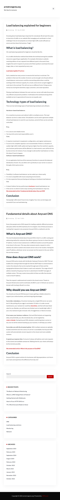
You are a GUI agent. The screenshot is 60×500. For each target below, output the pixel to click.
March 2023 (10, 469)
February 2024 (10, 462)
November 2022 (11, 475)
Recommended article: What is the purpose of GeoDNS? (23, 348)
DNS (7, 421)
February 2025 (10, 452)
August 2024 (10, 458)
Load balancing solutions (13, 425)
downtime (34, 306)
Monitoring (9, 428)
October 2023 (10, 465)
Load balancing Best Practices (15, 71)
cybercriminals (10, 320)
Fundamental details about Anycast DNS (29, 213)
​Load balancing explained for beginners (28, 25)
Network (9, 431)
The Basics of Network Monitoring (16, 391)
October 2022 (10, 479)
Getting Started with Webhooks (16, 398)
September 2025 (11, 448)
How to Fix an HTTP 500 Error (15, 401)
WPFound (45, 496)
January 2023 (10, 472)
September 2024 (11, 455)
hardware (32, 186)
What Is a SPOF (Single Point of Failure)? (18, 394)
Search (8, 374)
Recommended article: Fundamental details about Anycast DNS (25, 191)
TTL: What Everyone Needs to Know (17, 404)
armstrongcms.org (12, 7)
